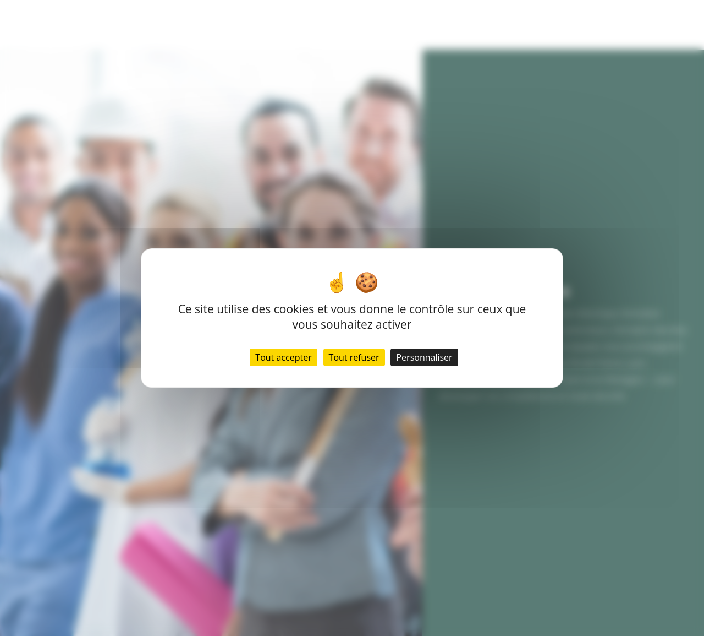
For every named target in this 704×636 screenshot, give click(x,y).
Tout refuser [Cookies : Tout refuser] (354, 357)
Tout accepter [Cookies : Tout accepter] (283, 357)
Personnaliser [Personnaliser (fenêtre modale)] (424, 357)
